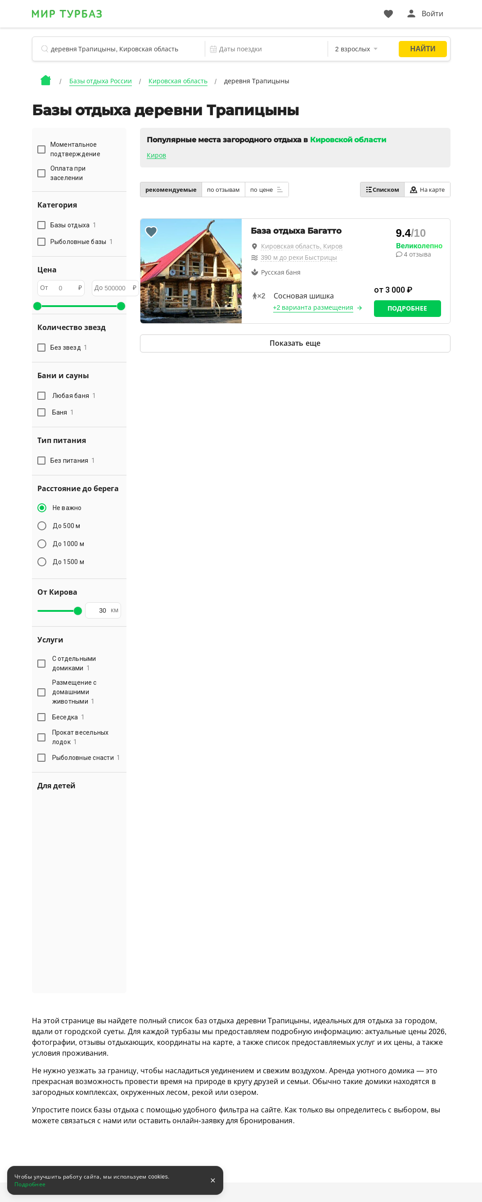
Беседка (68, 717)
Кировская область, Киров (302, 246)
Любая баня (74, 395)
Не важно (67, 507)
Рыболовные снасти (86, 757)
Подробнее (407, 308)
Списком (382, 189)
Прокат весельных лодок (80, 737)
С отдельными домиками (74, 663)
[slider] (37, 306)
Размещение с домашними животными (74, 692)
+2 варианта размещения (313, 307)
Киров (156, 155)
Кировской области (348, 140)
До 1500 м (68, 561)
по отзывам (223, 189)
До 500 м (67, 525)
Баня (63, 412)
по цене (267, 189)
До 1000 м (68, 543)
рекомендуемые (171, 189)
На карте (427, 190)
